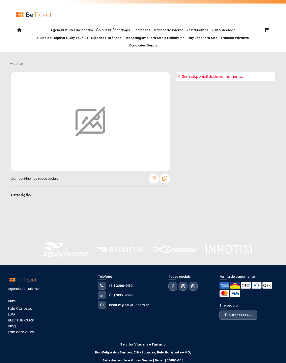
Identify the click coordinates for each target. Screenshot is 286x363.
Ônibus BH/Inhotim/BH (113, 30)
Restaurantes (197, 30)
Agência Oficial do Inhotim (72, 30)
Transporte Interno (168, 30)
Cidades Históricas (106, 38)
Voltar (16, 63)
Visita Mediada (224, 30)
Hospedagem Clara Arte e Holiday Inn (155, 38)
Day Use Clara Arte (202, 38)
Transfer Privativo (235, 38)
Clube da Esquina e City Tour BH (62, 38)
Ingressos (142, 30)
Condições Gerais (143, 45)
